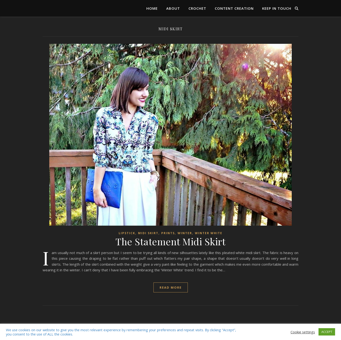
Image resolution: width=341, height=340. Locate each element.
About (173, 8)
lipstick (127, 233)
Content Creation (234, 8)
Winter (185, 233)
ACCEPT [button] (326, 332)
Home (152, 8)
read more (171, 287)
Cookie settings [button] (303, 332)
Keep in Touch (276, 8)
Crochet (197, 8)
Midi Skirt (148, 233)
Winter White (208, 233)
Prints (168, 233)
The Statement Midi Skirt (170, 241)
